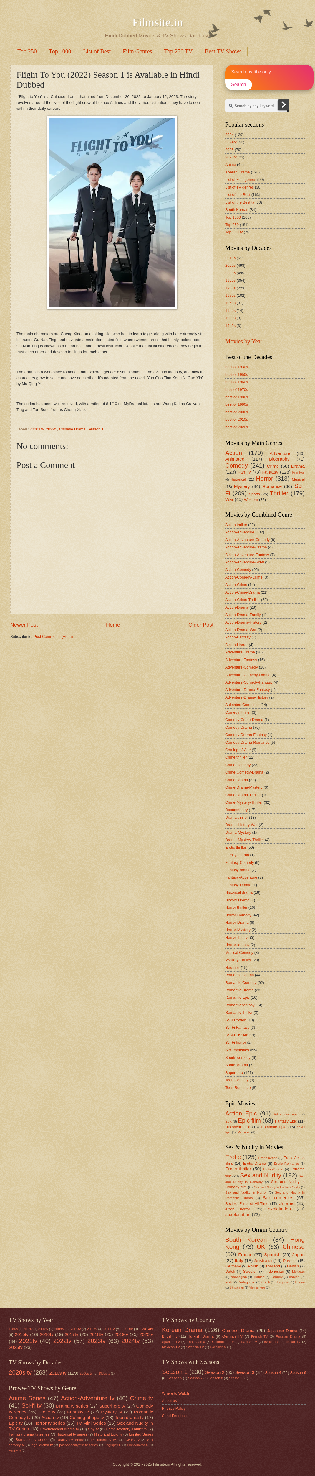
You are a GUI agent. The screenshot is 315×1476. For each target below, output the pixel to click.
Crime (273, 465)
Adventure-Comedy (241, 667)
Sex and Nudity (260, 1175)
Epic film (249, 1120)
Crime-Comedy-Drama (244, 772)
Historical (238, 479)
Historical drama (239, 892)
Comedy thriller (238, 712)
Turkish (258, 1277)
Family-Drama (237, 855)
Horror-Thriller (237, 937)
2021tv (28, 1340)
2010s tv (57, 1372)
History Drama (237, 900)
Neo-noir (232, 967)
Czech (265, 1282)
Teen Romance (238, 1087)
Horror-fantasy (237, 945)
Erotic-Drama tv (137, 1445)
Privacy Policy (173, 1408)
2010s (230, 258)
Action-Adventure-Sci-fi (244, 562)
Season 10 (236, 1378)
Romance (272, 486)
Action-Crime (236, 584)
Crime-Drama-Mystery (244, 787)
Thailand (272, 1266)
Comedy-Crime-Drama (244, 719)
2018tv (96, 1334)
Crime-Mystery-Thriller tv (126, 1429)
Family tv (15, 1450)
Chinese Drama (72, 429)
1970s (230, 295)
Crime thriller (236, 757)
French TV (259, 1336)
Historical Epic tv (108, 1434)
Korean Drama (237, 172)
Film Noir (298, 472)
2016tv (46, 1334)
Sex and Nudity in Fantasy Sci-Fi (277, 1187)
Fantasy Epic (286, 1121)
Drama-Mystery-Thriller (244, 840)
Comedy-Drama (238, 727)
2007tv (43, 1329)
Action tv (50, 1417)
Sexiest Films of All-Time (246, 1203)
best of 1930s (236, 367)
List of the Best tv (239, 202)
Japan (298, 1254)
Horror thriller (236, 907)
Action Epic (241, 1113)
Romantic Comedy (240, 982)
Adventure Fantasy (241, 660)
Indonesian (275, 1271)
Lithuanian (237, 1287)
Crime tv (141, 1398)
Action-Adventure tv (88, 1398)
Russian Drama (288, 1336)
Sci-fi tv (31, 1405)
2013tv (127, 1329)
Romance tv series (31, 1439)
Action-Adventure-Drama (246, 547)
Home (113, 625)
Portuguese (246, 1282)
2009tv (76, 1329)
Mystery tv (111, 1411)
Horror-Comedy (238, 915)
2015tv (21, 1334)
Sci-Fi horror (235, 1042)
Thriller (279, 493)
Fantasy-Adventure (241, 877)
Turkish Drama (201, 1336)
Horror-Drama (236, 922)
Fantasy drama (238, 870)
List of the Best (237, 194)
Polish (253, 1266)
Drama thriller (236, 817)
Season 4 (273, 1372)
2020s (230, 265)
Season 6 (298, 1372)
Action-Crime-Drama (242, 592)
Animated (234, 458)
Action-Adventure (239, 532)
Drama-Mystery (238, 832)
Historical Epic (237, 1127)
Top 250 (27, 51)
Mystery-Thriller (238, 960)
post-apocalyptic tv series (78, 1445)
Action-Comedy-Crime (244, 577)
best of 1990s (236, 404)
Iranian (294, 1277)
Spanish (272, 1254)
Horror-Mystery (238, 930)
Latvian (300, 1282)
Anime (230, 164)
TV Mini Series (91, 1423)
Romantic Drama (239, 990)
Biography (279, 458)
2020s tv (37, 429)
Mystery (242, 486)
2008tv (59, 1329)
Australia (263, 1260)
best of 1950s (236, 374)
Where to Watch (175, 1393)
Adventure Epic (286, 1114)
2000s (230, 273)
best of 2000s (236, 412)
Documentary (236, 809)
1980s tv (104, 1373)
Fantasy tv (78, 1411)
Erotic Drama (254, 1163)
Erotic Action (268, 1158)
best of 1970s (236, 389)
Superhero (234, 1072)
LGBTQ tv (132, 1439)
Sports (254, 494)
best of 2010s (236, 419)
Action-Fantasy (238, 637)
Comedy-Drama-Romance (247, 742)
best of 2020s (236, 427)
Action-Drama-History (243, 622)
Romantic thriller (239, 1012)
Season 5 (175, 1378)
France (245, 1254)
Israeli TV (271, 1342)
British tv (169, 1336)
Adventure (280, 453)
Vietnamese (257, 1287)
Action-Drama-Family (243, 614)
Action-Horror (236, 645)
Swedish (250, 1271)
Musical (298, 479)
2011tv (109, 1329)
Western (251, 499)
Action (233, 452)
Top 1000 (60, 51)
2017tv (71, 1334)
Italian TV (293, 1342)
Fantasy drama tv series (29, 1434)
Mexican (298, 1271)
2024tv (231, 142)
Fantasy (270, 471)
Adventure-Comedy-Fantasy (249, 682)
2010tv (92, 1329)
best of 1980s (236, 397)
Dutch (230, 1271)
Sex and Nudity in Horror (246, 1192)
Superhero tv (112, 1405)
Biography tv (112, 1445)
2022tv (51, 429)
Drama (298, 465)
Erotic (233, 1157)
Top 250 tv (234, 232)
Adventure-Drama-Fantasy (247, 689)
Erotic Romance (286, 1163)
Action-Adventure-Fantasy (247, 555)
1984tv (13, 1329)
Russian (290, 1261)
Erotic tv (46, 1411)
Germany (233, 1266)
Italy (239, 1260)
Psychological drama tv (59, 1429)
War (229, 499)
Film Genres (137, 51)
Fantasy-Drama (238, 885)
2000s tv (85, 1373)
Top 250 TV (178, 51)
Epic (228, 1121)
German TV (232, 1336)
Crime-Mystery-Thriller (244, 802)
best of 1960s (236, 382)
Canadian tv (218, 1347)
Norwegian (239, 1277)
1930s (230, 318)
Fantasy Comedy (239, 862)
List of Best (97, 51)
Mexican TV (171, 1347)
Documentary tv (103, 1439)
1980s (230, 288)
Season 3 (244, 1372)
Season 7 (195, 1378)
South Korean (236, 209)
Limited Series (141, 1434)
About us (169, 1400)
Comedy (236, 465)
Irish (228, 1282)
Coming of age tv (86, 1417)
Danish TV (249, 1342)
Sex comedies (237, 1050)
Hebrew (277, 1277)
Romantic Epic (237, 997)
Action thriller (236, 524)
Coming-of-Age (238, 750)
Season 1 (95, 429)
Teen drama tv (129, 1417)
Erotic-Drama (273, 1169)
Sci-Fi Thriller (236, 1035)
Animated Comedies (242, 704)
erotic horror (237, 1209)
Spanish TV (171, 1342)
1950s (230, 310)
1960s (230, 303)
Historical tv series (71, 1434)
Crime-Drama (236, 780)
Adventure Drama (240, 652)
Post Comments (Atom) (53, 636)
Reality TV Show (70, 1439)
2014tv (147, 1329)
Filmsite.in (157, 22)
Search (238, 84)
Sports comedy (238, 1057)
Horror (264, 478)
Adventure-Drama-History (246, 697)
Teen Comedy (236, 1080)
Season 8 (215, 1378)
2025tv (231, 157)
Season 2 (214, 1372)
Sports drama (236, 1065)
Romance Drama (239, 975)
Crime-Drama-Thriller (243, 795)
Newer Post (24, 625)
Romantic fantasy (239, 1005)
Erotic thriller (235, 847)
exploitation (279, 1208)
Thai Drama (196, 1342)
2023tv (96, 1340)
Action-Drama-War (240, 630)
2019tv (121, 1334)
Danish (293, 1266)
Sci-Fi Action (235, 1020)
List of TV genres (239, 187)
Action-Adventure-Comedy (247, 540)
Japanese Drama (282, 1330)
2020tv (146, 1334)
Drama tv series (72, 1405)
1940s (230, 325)
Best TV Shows (223, 51)
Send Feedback (175, 1415)
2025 (229, 150)
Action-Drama (236, 607)
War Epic (243, 1132)
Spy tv (93, 1429)
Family (244, 471)
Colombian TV (223, 1342)
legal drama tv (42, 1445)
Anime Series (27, 1398)
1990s (230, 280)
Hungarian (283, 1282)
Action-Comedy (238, 569)
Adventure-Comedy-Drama (248, 675)
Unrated (286, 1203)
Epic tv (16, 1423)
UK (261, 1246)
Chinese (293, 1246)
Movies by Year (243, 341)
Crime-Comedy (238, 765)
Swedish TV (195, 1347)
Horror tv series (49, 1423)
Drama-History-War (241, 825)
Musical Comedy (239, 952)
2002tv (27, 1329)
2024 (229, 134)
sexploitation (238, 1214)
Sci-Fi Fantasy (237, 1027)
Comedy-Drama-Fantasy (246, 735)
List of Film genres (240, 179)
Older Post (200, 625)
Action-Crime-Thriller (242, 599)
